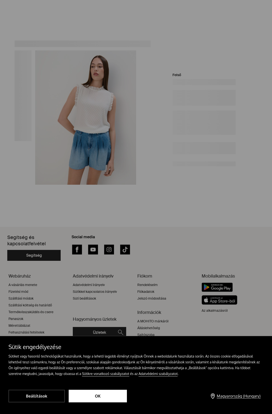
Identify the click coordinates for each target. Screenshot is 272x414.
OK (98, 396)
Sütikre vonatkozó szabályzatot (105, 374)
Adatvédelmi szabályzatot (158, 374)
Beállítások (36, 396)
